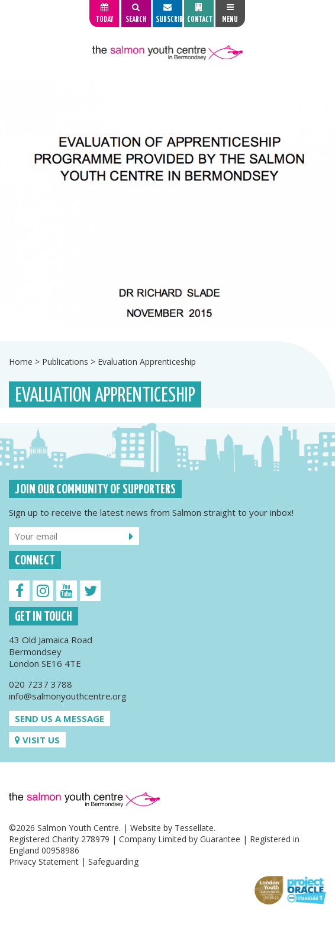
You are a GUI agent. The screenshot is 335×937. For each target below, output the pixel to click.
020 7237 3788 (40, 684)
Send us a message (59, 718)
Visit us (37, 740)
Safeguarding (113, 861)
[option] (167, 203)
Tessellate (194, 827)
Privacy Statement (44, 861)
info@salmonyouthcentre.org (68, 696)
